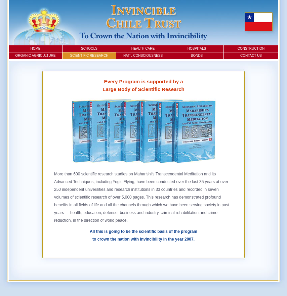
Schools (89, 48)
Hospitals (197, 48)
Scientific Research (89, 55)
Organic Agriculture (35, 55)
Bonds (197, 55)
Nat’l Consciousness (143, 55)
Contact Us (251, 55)
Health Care (143, 48)
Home (36, 48)
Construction (251, 48)
